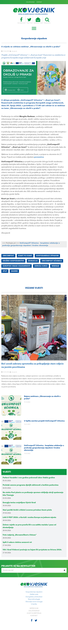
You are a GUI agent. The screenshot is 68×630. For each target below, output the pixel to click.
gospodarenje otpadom (47, 256)
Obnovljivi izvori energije (34, 601)
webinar (55, 266)
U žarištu (34, 604)
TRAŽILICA (47, 20)
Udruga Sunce (40, 266)
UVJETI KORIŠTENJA (34, 613)
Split (5, 271)
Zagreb (14, 271)
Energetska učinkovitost (34, 597)
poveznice (39, 157)
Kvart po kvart (25, 256)
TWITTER (29, 20)
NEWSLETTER (38, 20)
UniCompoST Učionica (52, 261)
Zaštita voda (34, 594)
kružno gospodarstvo (13, 261)
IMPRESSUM (34, 608)
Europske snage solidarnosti (16, 266)
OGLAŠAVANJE (30, 2)
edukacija (33, 261)
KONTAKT (39, 2)
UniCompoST (8, 256)
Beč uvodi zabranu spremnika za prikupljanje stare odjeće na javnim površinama (32, 365)
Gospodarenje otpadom (34, 592)
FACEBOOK (21, 20)
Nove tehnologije (34, 599)
